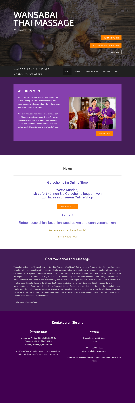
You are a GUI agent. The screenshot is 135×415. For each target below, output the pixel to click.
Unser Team (106, 71)
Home (67, 71)
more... (117, 71)
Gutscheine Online (91, 71)
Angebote (77, 71)
